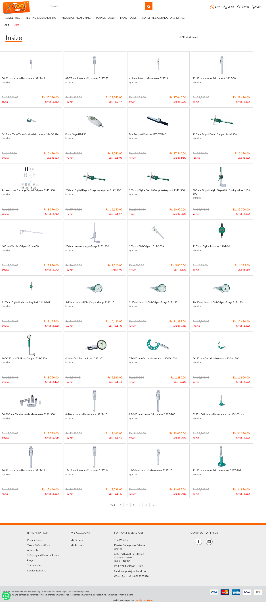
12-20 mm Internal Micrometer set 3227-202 (213, 469)
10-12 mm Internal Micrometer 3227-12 (23, 469)
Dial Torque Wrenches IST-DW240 (145, 134)
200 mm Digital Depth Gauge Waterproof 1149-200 (92, 190)
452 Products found (188, 37)
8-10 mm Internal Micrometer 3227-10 (85, 413)
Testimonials (34, 564)
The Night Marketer (143, 599)
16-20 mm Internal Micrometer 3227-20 (148, 469)
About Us (32, 549)
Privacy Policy (35, 539)
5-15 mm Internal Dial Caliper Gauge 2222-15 (88, 302)
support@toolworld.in (133, 570)
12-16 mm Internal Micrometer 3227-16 (85, 469)
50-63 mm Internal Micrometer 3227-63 (23, 78)
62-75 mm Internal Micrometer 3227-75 (85, 78)
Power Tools (105, 17)
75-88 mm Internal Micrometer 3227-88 (211, 78)
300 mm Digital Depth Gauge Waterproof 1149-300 (154, 190)
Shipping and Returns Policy (43, 554)
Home (6, 25)
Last (154, 504)
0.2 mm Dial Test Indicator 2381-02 (83, 357)
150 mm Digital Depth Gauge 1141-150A (211, 134)
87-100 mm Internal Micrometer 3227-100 (150, 413)
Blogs (30, 559)
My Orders (77, 539)
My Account (77, 544)
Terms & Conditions (38, 544)
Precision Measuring (76, 17)
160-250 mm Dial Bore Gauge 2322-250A (24, 357)
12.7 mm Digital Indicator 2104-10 (208, 245)
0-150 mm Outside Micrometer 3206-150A (212, 357)
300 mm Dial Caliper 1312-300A (144, 245)
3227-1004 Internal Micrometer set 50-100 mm (215, 413)
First (112, 504)
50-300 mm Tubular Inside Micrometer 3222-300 (28, 413)
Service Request (36, 569)
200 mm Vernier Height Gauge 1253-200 (86, 245)
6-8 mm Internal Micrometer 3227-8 (146, 78)
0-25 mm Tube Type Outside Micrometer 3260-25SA (30, 134)
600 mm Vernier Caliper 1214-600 (20, 245)
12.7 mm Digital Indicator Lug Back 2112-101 (26, 302)
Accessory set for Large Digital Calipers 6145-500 (28, 190)
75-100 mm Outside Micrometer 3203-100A (151, 357)
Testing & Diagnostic (40, 17)
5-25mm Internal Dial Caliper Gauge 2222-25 (151, 302)
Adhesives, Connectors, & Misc (163, 17)
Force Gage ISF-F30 (74, 134)
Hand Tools (128, 17)
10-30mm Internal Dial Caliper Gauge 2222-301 (215, 302)
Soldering (12, 17)
